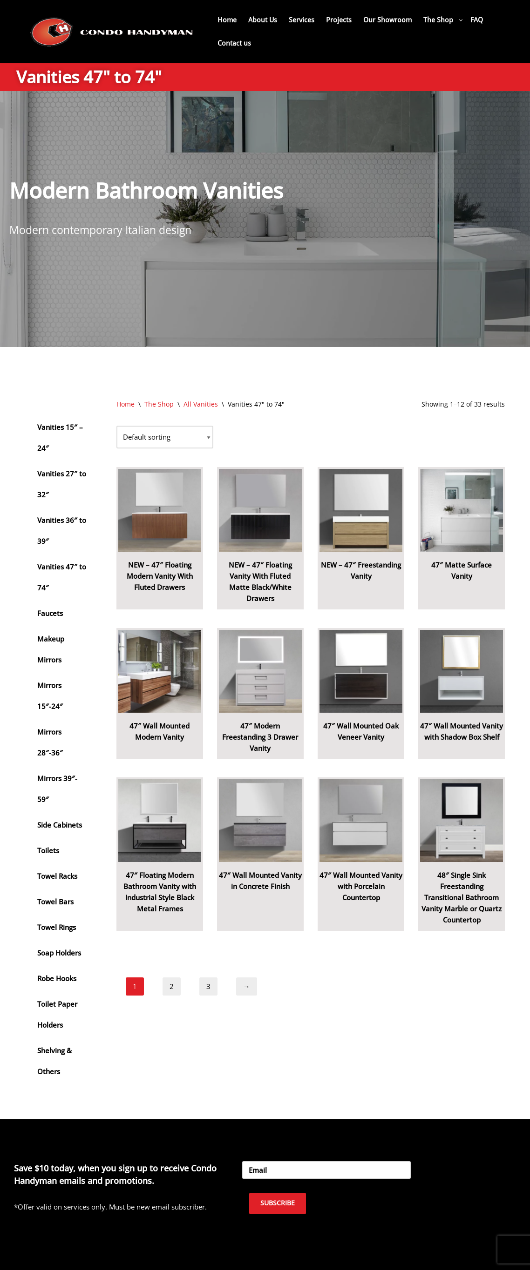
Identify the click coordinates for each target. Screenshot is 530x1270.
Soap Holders (59, 952)
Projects (339, 20)
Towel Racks (57, 876)
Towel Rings (56, 927)
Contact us (234, 43)
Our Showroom (387, 20)
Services (301, 20)
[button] (460, 20)
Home (227, 20)
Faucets (50, 613)
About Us (262, 20)
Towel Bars (55, 901)
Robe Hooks (56, 978)
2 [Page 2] (172, 986)
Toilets (48, 850)
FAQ (476, 20)
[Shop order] (164, 437)
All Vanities (200, 404)
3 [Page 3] (208, 986)
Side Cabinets (59, 824)
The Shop (159, 404)
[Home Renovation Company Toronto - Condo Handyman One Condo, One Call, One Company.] (111, 31)
